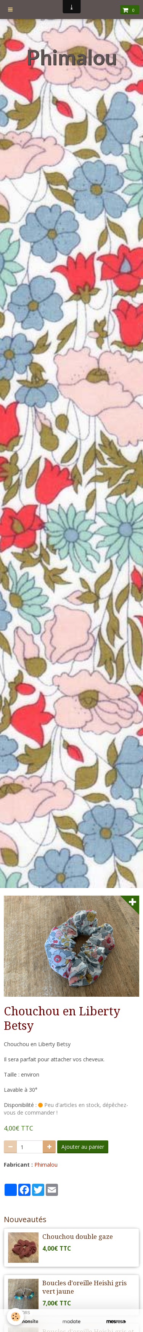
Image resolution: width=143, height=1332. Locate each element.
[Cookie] (15, 1316)
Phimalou (46, 1164)
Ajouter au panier (82, 1146)
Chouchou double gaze (77, 1236)
